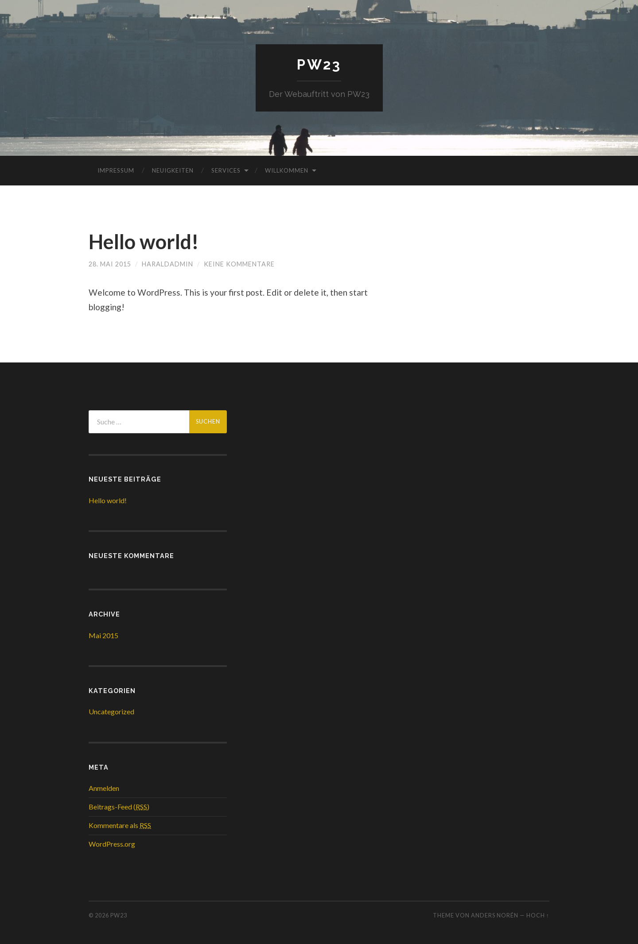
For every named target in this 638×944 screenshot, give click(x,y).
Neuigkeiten (173, 170)
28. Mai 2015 (110, 264)
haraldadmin (167, 264)
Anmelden (104, 788)
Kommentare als (120, 825)
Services (226, 170)
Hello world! (144, 242)
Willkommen (286, 170)
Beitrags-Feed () (119, 806)
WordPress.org (112, 844)
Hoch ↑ (537, 915)
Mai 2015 (103, 635)
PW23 (319, 64)
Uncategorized (111, 711)
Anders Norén (494, 915)
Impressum (115, 170)
